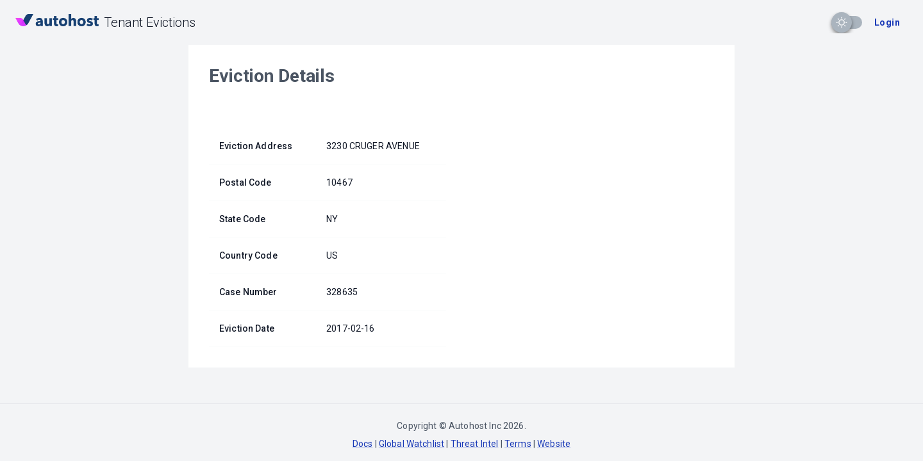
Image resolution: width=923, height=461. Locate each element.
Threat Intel (475, 444)
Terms (517, 444)
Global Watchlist (411, 444)
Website (553, 444)
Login (887, 22)
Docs (363, 444)
